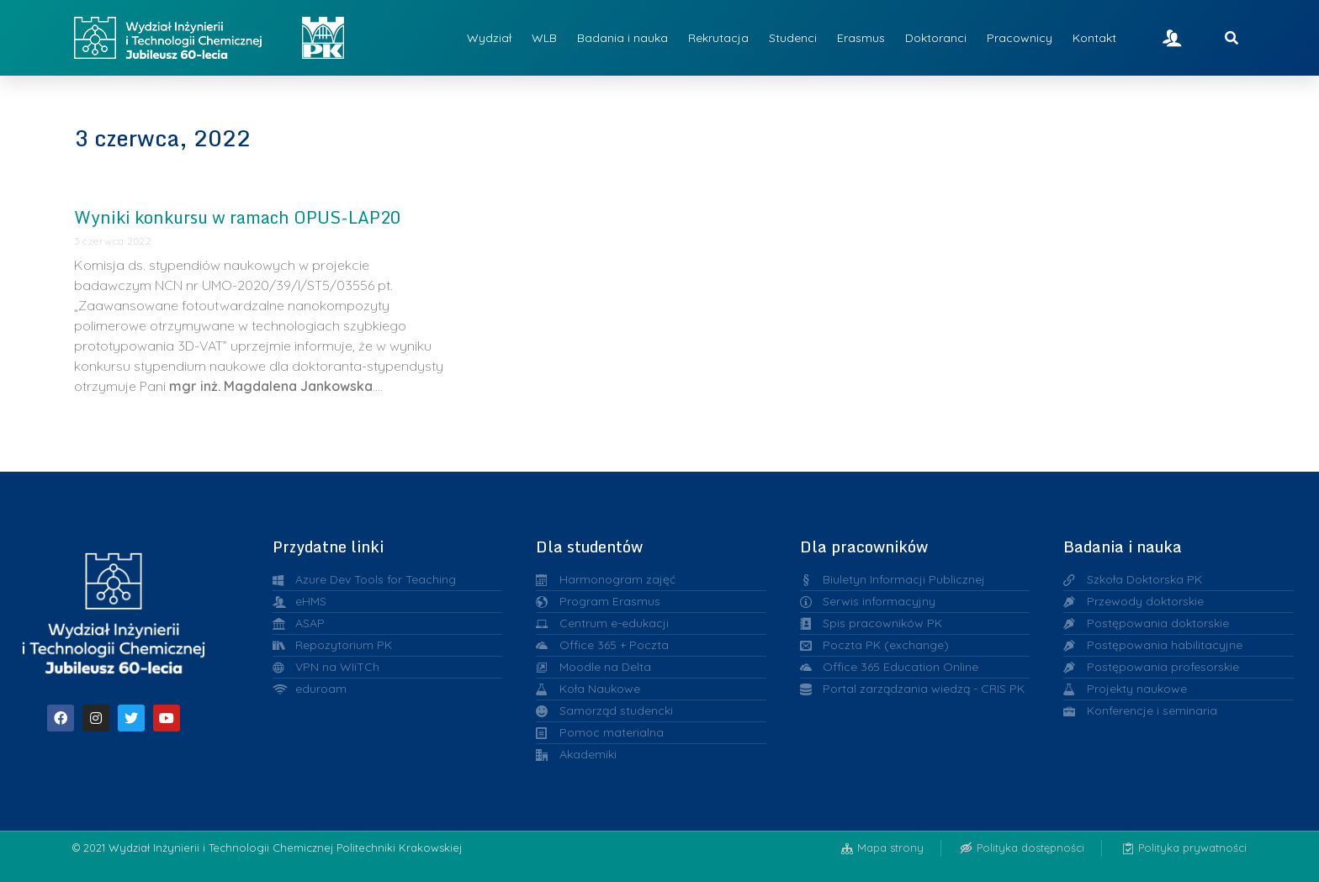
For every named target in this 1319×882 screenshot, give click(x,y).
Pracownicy (1019, 37)
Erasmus (861, 37)
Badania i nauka (622, 37)
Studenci (793, 37)
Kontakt (1094, 37)
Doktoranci (936, 37)
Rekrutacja (718, 37)
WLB (544, 37)
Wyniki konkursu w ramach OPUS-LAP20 (237, 217)
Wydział (489, 37)
